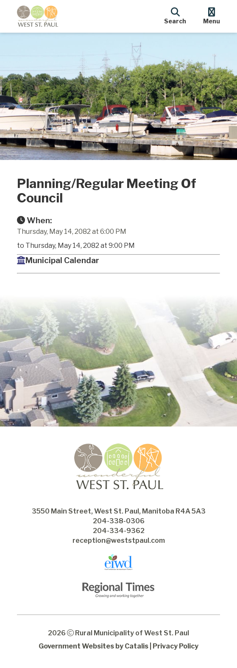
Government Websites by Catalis (93, 646)
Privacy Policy (175, 646)
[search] (175, 14)
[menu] (211, 14)
